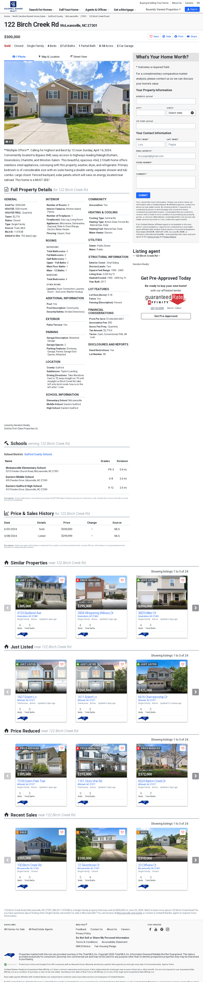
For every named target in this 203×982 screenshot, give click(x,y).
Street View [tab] (78, 56)
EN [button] (198, 3)
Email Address (144, 151)
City (138, 108)
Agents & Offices (97, 9)
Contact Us (96, 929)
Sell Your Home (70, 9)
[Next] (195, 608)
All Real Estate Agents (41, 929)
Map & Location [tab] (49, 56)
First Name (142, 139)
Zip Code (144, 121)
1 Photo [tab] (19, 56)
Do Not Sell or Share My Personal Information (102, 937)
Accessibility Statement (114, 942)
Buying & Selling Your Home (154, 3)
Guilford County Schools (38, 454)
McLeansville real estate (129, 913)
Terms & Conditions (87, 942)
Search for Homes (41, 9)
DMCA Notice (83, 946)
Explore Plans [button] (168, 964)
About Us (177, 3)
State (170, 108)
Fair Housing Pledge (105, 946)
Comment (141, 174)
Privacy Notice (169, 237)
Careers (189, 3)
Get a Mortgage (125, 9)
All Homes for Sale (14, 929)
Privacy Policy (83, 933)
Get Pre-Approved (165, 316)
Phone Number (144, 162)
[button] (192, 9)
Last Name (173, 139)
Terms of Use (153, 237)
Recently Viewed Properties (163, 9)
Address (144, 96)
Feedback (81, 929)
